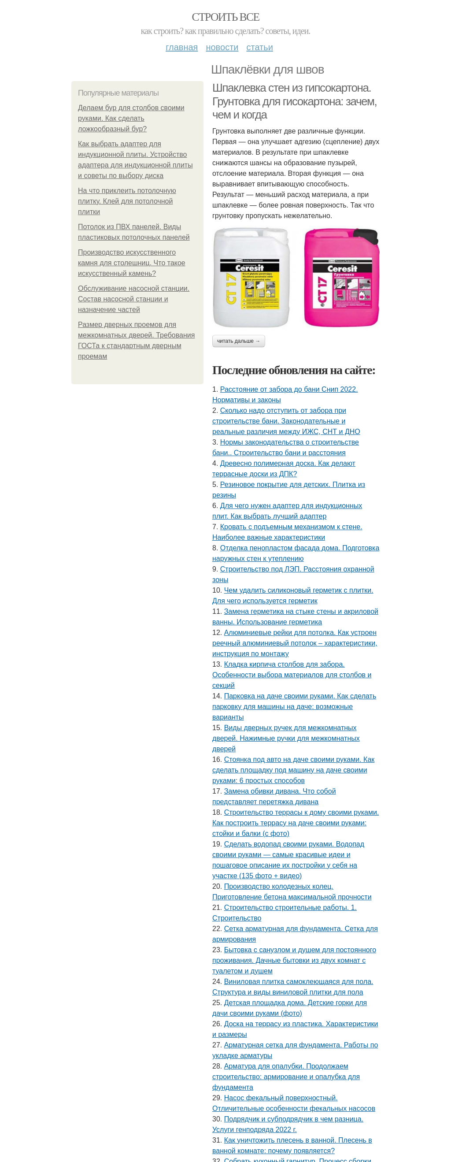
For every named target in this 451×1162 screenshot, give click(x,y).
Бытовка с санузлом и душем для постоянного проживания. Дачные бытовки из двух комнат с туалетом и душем (294, 960)
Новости (222, 47)
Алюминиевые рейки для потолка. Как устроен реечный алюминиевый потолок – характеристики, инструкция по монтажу (294, 643)
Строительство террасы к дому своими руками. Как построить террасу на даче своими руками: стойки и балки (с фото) (295, 823)
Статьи (259, 47)
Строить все (225, 17)
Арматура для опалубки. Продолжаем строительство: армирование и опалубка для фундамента (286, 1076)
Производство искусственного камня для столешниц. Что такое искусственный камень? (131, 263)
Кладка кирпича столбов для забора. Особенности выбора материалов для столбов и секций (291, 675)
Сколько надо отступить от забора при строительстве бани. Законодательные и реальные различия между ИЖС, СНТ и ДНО (286, 421)
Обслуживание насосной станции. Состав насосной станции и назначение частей (133, 299)
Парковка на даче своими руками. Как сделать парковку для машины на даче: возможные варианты (294, 706)
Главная (182, 47)
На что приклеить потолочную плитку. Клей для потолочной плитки (127, 201)
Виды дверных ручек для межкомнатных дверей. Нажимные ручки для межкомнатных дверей (286, 738)
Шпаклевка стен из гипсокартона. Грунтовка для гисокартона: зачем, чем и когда (294, 101)
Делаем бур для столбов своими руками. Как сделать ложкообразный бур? (131, 118)
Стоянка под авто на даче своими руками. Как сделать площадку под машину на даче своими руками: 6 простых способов (293, 770)
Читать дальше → (238, 341)
